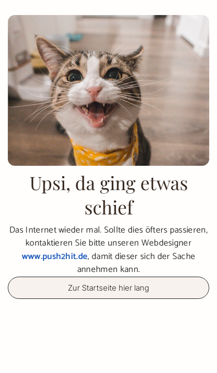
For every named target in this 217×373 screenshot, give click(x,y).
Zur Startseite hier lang (108, 288)
